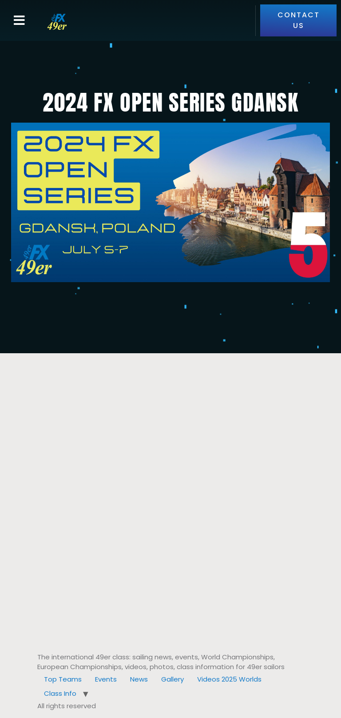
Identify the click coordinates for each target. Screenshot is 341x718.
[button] (19, 20)
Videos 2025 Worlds (229, 679)
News (139, 679)
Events (106, 679)
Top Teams (63, 679)
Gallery (172, 679)
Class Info (60, 693)
